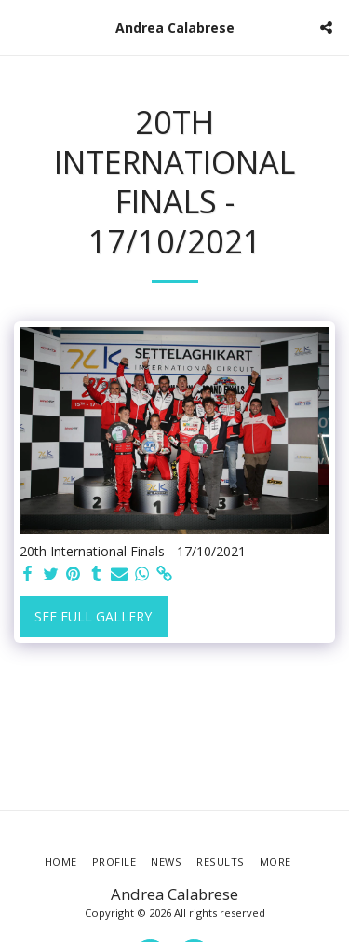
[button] (20, 26)
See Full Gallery (93, 616)
